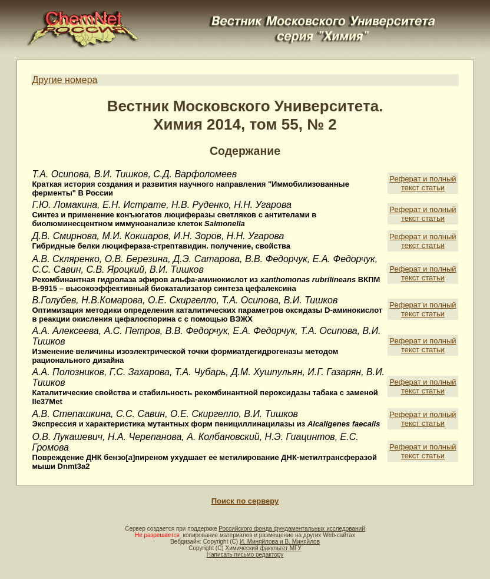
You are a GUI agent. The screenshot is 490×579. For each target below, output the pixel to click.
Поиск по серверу (245, 501)
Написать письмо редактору (245, 554)
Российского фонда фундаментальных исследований (291, 528)
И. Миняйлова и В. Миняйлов (280, 541)
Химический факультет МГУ (263, 548)
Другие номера (64, 80)
